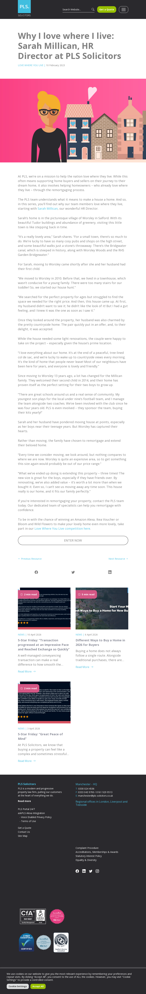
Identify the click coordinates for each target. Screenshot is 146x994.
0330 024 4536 (86, 792)
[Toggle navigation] (123, 11)
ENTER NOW (73, 544)
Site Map (22, 839)
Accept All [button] (38, 986)
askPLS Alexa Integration (31, 816)
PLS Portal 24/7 (26, 812)
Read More (27, 675)
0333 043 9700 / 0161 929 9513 (95, 795)
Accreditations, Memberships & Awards (97, 855)
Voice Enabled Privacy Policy (36, 820)
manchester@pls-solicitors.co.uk (95, 799)
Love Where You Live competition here (62, 532)
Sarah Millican (48, 212)
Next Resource (117, 562)
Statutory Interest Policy (89, 859)
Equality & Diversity (86, 863)
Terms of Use (28, 824)
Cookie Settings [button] (18, 986)
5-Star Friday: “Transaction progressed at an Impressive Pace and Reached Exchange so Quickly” (44, 648)
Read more (24, 804)
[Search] (76, 11)
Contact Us (24, 835)
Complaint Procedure (87, 851)
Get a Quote (106, 11)
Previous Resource (31, 562)
